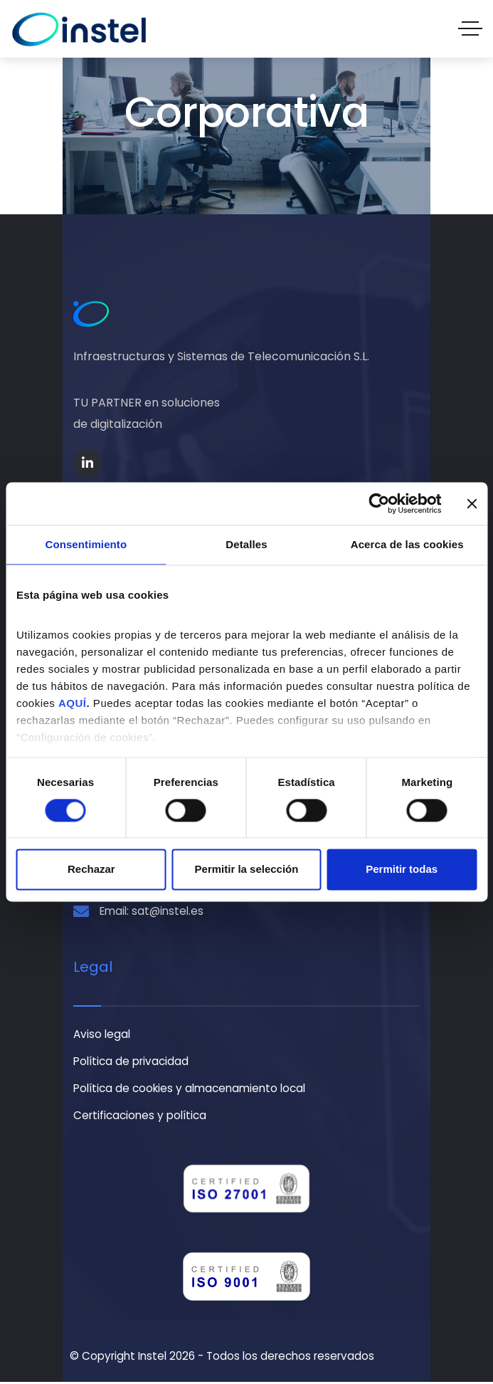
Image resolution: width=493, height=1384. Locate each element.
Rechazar (91, 870)
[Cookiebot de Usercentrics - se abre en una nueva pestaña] (379, 503)
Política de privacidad (131, 1062)
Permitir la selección (247, 870)
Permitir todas (402, 870)
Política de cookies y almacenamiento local (189, 1090)
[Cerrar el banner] (472, 503)
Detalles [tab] (246, 544)
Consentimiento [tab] (86, 544)
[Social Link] (87, 463)
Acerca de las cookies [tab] (407, 544)
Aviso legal (101, 1035)
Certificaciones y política (139, 1117)
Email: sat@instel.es (151, 912)
